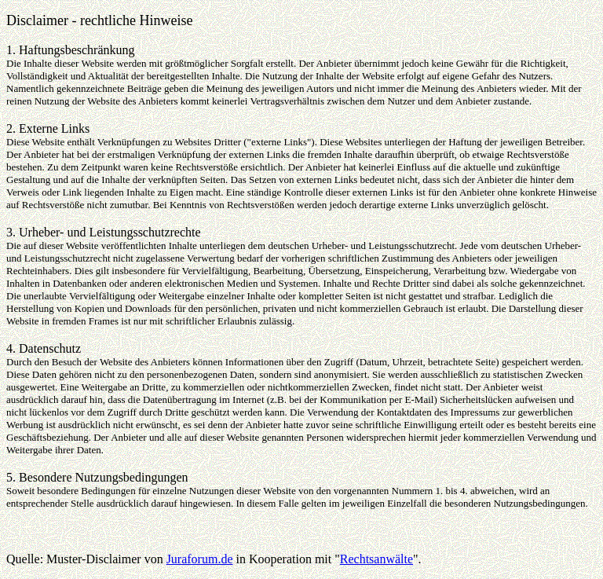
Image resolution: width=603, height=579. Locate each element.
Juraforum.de (199, 559)
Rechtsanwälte (376, 559)
